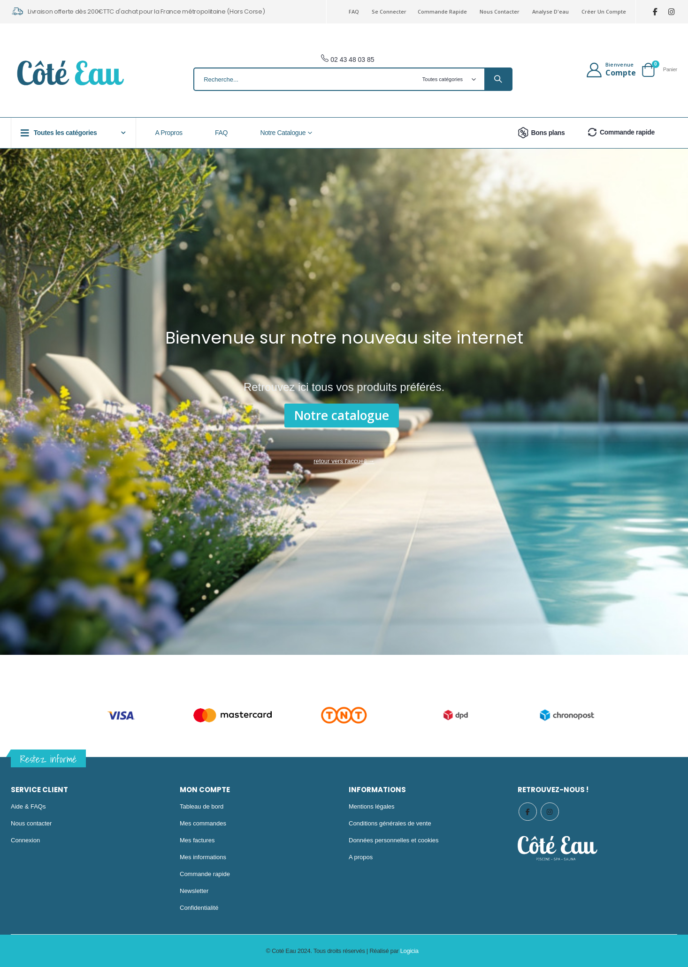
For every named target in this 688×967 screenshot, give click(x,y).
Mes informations (203, 857)
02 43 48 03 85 (347, 59)
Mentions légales (372, 806)
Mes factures (197, 840)
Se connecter (389, 11)
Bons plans (540, 132)
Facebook (528, 811)
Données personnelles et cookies (394, 840)
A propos (361, 857)
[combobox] (353, 79)
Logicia (409, 950)
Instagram (550, 811)
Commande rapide (442, 11)
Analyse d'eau (550, 11)
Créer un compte (603, 11)
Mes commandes (203, 823)
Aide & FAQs (28, 806)
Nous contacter (500, 11)
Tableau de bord (201, 806)
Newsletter (194, 890)
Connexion (25, 840)
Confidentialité (199, 907)
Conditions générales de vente (390, 823)
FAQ (354, 11)
